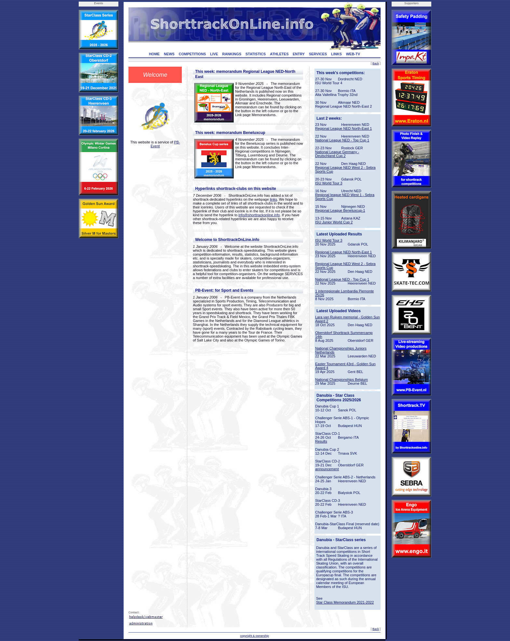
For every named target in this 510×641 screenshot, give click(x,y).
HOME (154, 54)
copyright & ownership (254, 635)
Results (321, 441)
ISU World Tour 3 (328, 183)
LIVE (214, 54)
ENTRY (299, 54)
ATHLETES (279, 54)
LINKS (336, 54)
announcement (327, 469)
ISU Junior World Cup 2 (334, 222)
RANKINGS (231, 54)
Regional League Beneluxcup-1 (340, 210)
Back (375, 63)
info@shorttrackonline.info (259, 215)
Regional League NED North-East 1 (343, 128)
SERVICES (318, 54)
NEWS (169, 54)
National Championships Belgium (341, 379)
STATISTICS (256, 54)
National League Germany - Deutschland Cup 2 (337, 154)
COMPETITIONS (192, 54)
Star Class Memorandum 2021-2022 (345, 602)
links (273, 199)
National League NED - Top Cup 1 (342, 140)
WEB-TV (353, 54)
